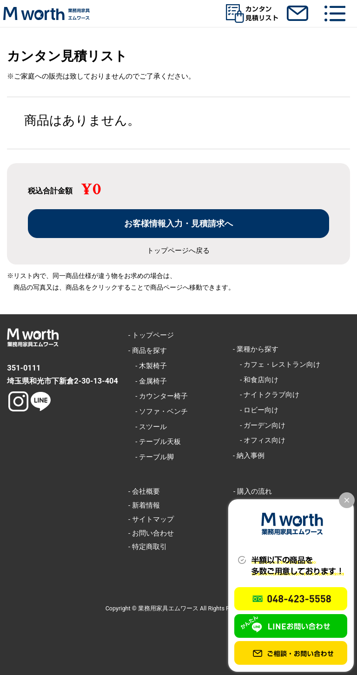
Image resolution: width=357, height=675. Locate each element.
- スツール (147, 427)
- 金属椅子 (147, 381)
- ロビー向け (255, 410)
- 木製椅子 (147, 366)
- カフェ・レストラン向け (276, 364)
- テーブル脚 (151, 457)
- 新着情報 (144, 505)
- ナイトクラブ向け (266, 394)
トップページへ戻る (178, 250)
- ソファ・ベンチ (158, 411)
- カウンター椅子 (158, 396)
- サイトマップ (151, 519)
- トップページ (151, 335)
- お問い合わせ (151, 533)
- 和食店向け (255, 380)
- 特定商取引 (147, 547)
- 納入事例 (248, 455)
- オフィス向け (259, 440)
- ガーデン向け (259, 425)
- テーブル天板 (154, 441)
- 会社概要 (144, 491)
